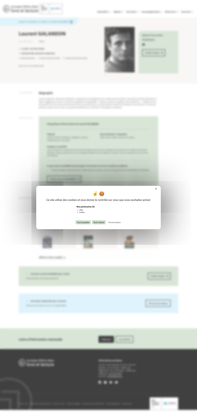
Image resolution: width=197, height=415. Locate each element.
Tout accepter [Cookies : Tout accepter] (83, 222)
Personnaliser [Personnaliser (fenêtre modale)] (114, 222)
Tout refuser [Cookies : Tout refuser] (98, 222)
